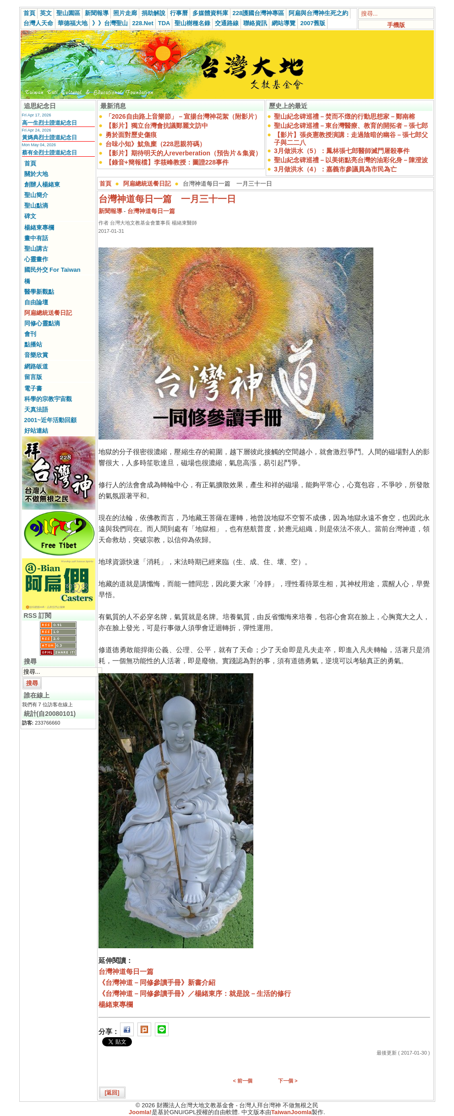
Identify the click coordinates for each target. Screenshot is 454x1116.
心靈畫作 (36, 259)
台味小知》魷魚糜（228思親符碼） (155, 144)
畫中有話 (36, 238)
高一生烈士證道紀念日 (49, 123)
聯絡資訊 (255, 23)
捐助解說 (153, 13)
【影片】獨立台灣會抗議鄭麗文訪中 (156, 125)
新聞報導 (97, 13)
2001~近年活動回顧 (50, 420)
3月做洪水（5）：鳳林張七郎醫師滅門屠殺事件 (342, 150)
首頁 (29, 13)
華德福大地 (73, 23)
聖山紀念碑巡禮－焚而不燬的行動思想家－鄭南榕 (344, 116)
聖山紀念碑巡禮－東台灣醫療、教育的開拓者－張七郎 (351, 125)
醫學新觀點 (39, 291)
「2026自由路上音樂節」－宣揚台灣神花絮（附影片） (183, 116)
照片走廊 (125, 13)
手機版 (396, 25)
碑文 (30, 216)
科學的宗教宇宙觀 (48, 399)
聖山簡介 (36, 195)
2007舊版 (312, 23)
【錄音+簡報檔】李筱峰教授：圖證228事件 (167, 162)
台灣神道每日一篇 (151, 211)
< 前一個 (242, 1080)
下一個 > (287, 1080)
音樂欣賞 (36, 355)
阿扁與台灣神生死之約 (318, 13)
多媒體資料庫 (210, 13)
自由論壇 (36, 302)
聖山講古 (36, 248)
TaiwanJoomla (291, 1112)
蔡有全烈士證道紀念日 (49, 152)
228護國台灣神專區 (258, 13)
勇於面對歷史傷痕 (131, 134)
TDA (164, 23)
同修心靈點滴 (42, 323)
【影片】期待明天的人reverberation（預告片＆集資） (183, 153)
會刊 (30, 333)
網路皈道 (36, 366)
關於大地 (36, 173)
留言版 (33, 377)
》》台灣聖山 (110, 23)
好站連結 (36, 430)
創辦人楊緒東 (42, 184)
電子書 (33, 388)
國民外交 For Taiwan (52, 269)
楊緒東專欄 (39, 227)
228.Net (142, 23)
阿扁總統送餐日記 (48, 312)
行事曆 (179, 13)
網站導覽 (283, 23)
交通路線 (227, 23)
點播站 (33, 344)
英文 (46, 13)
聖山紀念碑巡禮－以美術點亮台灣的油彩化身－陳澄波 (351, 160)
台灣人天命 (38, 23)
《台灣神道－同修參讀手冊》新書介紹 (156, 982)
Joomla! (140, 1112)
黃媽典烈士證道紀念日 (49, 137)
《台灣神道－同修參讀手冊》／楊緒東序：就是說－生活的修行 (194, 993)
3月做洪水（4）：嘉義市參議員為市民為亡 (335, 169)
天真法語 (36, 409)
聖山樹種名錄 (192, 23)
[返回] (112, 1092)
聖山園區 (68, 13)
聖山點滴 (36, 205)
